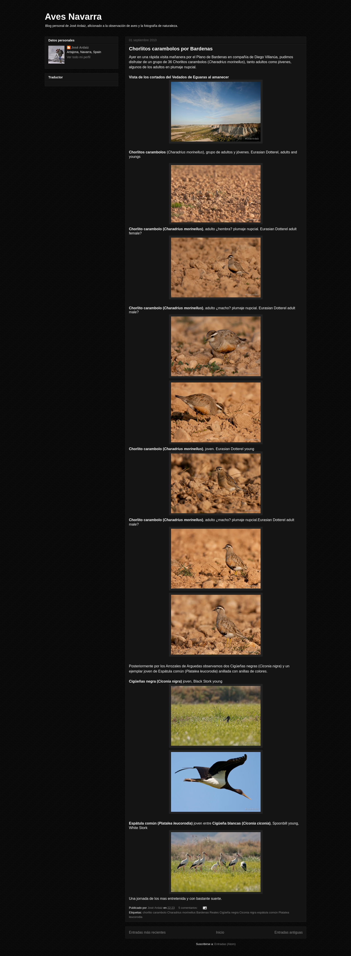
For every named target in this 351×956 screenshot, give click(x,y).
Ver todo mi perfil (78, 57)
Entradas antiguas (288, 932)
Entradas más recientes (147, 932)
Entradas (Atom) (225, 944)
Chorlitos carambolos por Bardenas (171, 49)
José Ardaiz (80, 47)
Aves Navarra (73, 16)
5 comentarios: (188, 907)
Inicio (220, 932)
